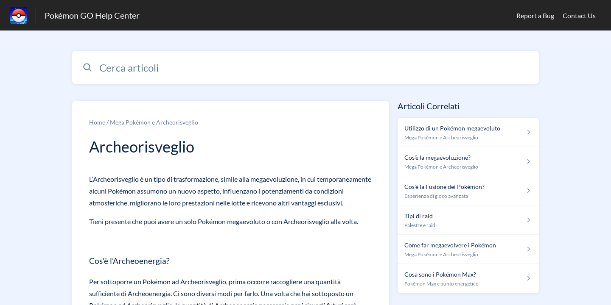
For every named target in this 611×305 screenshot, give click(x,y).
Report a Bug (535, 15)
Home (97, 122)
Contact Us (579, 15)
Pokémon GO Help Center (92, 15)
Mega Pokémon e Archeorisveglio (154, 122)
